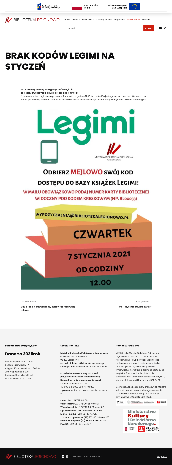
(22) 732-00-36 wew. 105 (96, 417)
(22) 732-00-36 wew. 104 (86, 413)
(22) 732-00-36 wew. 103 (89, 410)
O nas (75, 19)
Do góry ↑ (162, 456)
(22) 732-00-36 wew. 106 (93, 420)
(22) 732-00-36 (80, 400)
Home (67, 19)
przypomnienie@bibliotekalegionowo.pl (80, 376)
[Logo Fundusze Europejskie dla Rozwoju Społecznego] (48, 6)
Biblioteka (87, 19)
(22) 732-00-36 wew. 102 (91, 407)
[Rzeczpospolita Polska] (86, 6)
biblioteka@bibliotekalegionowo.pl (86, 363)
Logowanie (119, 19)
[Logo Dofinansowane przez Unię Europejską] (123, 6)
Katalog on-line (104, 19)
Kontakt (146, 19)
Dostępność (133, 19)
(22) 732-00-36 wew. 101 (86, 403)
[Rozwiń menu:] (79, 19)
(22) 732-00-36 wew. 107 (78, 424)
